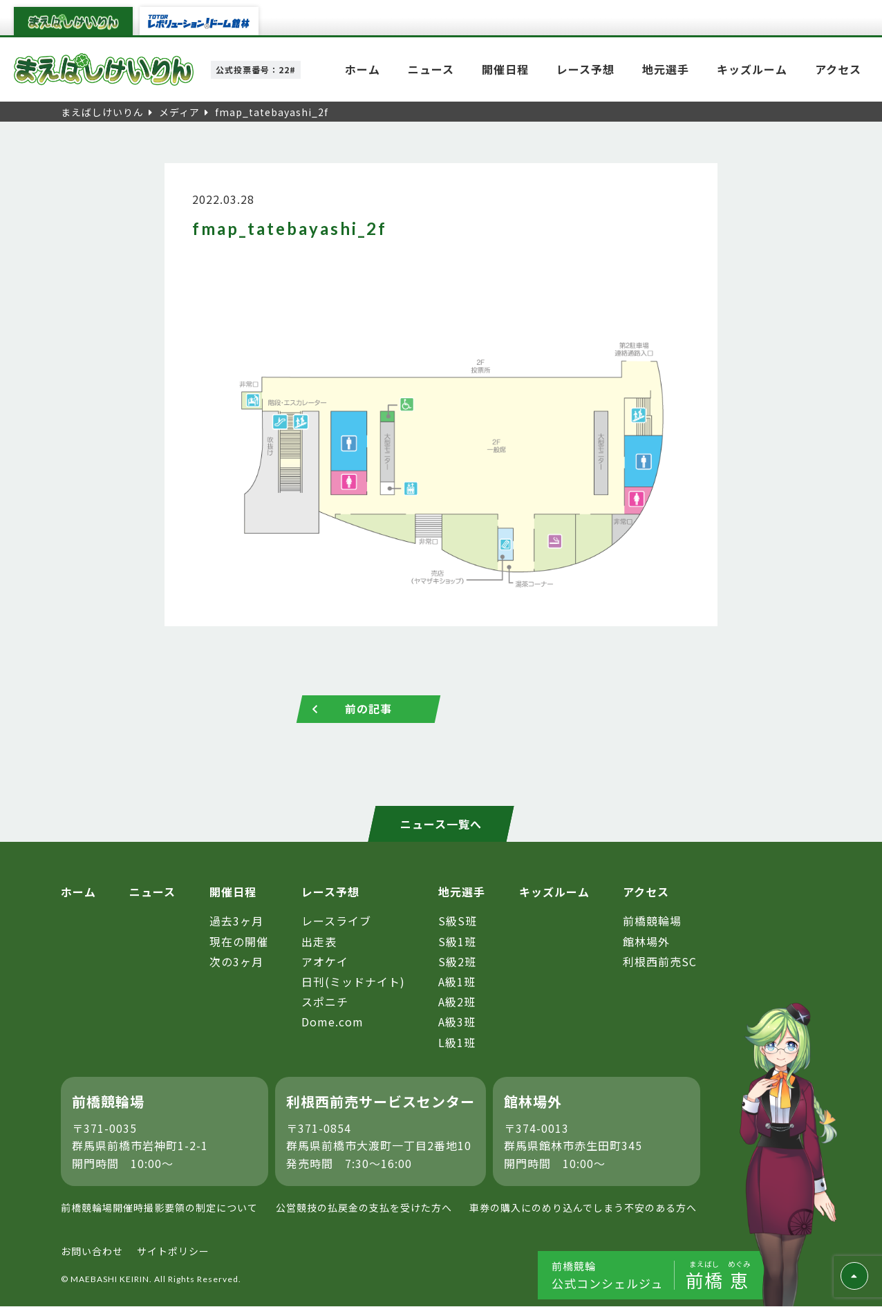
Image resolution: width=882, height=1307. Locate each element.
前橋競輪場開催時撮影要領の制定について (159, 1208)
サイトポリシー (173, 1251)
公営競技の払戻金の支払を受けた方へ (364, 1208)
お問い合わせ (92, 1251)
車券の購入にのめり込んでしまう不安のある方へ (583, 1208)
